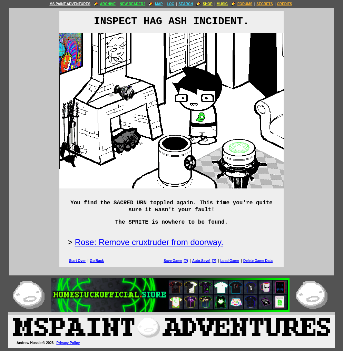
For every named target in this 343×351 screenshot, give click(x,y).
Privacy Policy (68, 343)
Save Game (173, 261)
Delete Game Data (258, 261)
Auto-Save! (201, 261)
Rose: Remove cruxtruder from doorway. (149, 242)
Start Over (77, 261)
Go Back (97, 261)
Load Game (229, 261)
